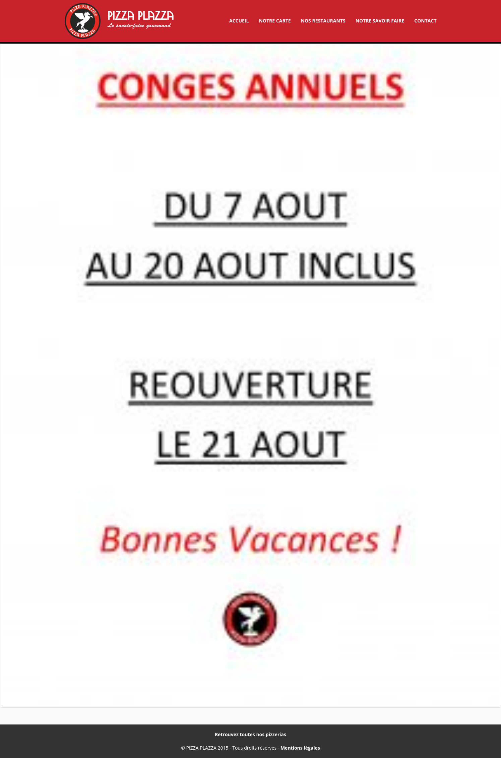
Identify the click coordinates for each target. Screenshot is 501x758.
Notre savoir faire (380, 20)
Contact (425, 20)
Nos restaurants (323, 20)
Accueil (239, 20)
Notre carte (275, 20)
